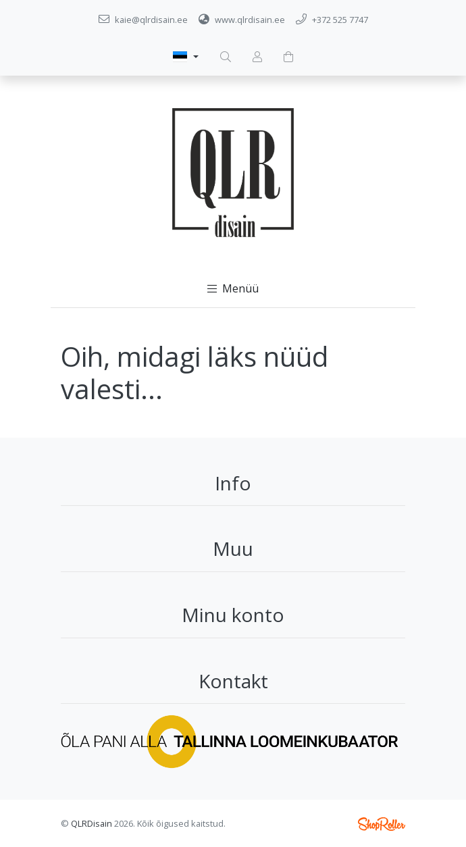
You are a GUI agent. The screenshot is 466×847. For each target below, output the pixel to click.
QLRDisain (91, 823)
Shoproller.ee (381, 824)
